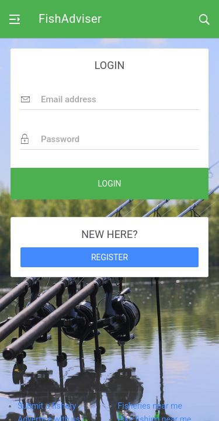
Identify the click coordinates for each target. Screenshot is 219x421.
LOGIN (109, 183)
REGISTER (109, 257)
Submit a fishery (47, 405)
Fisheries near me (150, 405)
